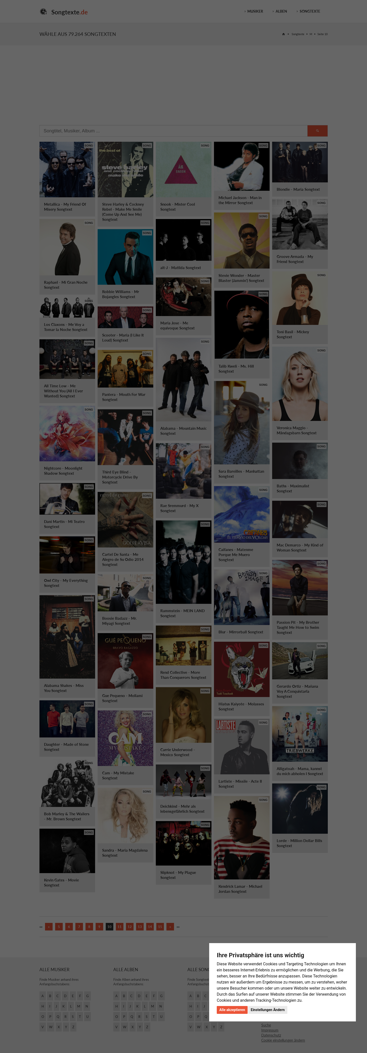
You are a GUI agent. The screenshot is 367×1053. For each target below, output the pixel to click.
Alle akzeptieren (232, 1010)
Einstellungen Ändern (268, 1010)
